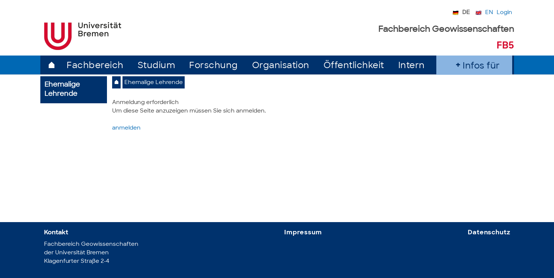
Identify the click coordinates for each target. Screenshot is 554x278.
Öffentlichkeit (353, 66)
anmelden (126, 128)
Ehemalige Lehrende (153, 83)
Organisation (280, 66)
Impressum (303, 233)
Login (504, 13)
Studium (156, 66)
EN (489, 13)
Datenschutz (489, 233)
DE (466, 13)
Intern (411, 66)
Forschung (213, 66)
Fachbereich (95, 66)
